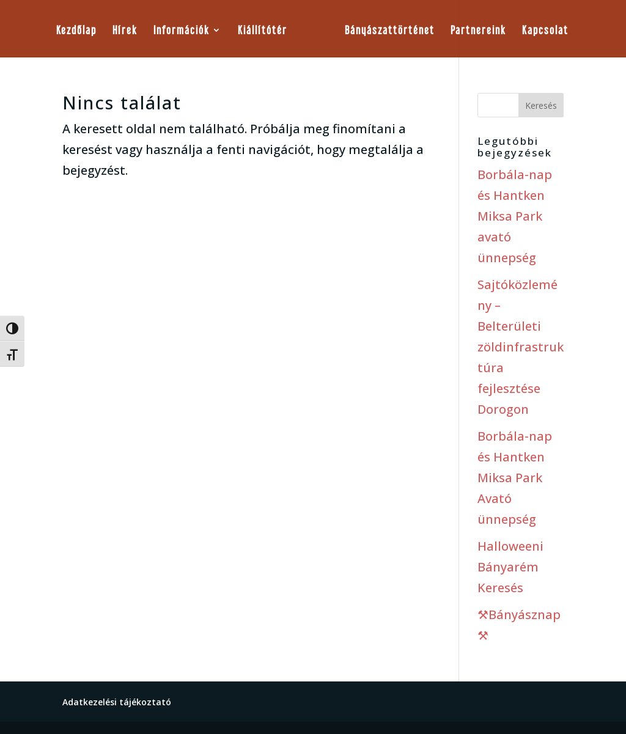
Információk (181, 31)
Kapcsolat (545, 31)
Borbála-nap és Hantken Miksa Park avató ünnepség (514, 216)
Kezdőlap (76, 31)
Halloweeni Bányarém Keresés (510, 567)
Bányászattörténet (390, 31)
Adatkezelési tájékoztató (116, 702)
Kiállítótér (262, 31)
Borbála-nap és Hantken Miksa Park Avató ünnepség (514, 477)
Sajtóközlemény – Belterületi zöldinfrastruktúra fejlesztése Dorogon (520, 346)
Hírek (125, 31)
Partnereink (478, 31)
